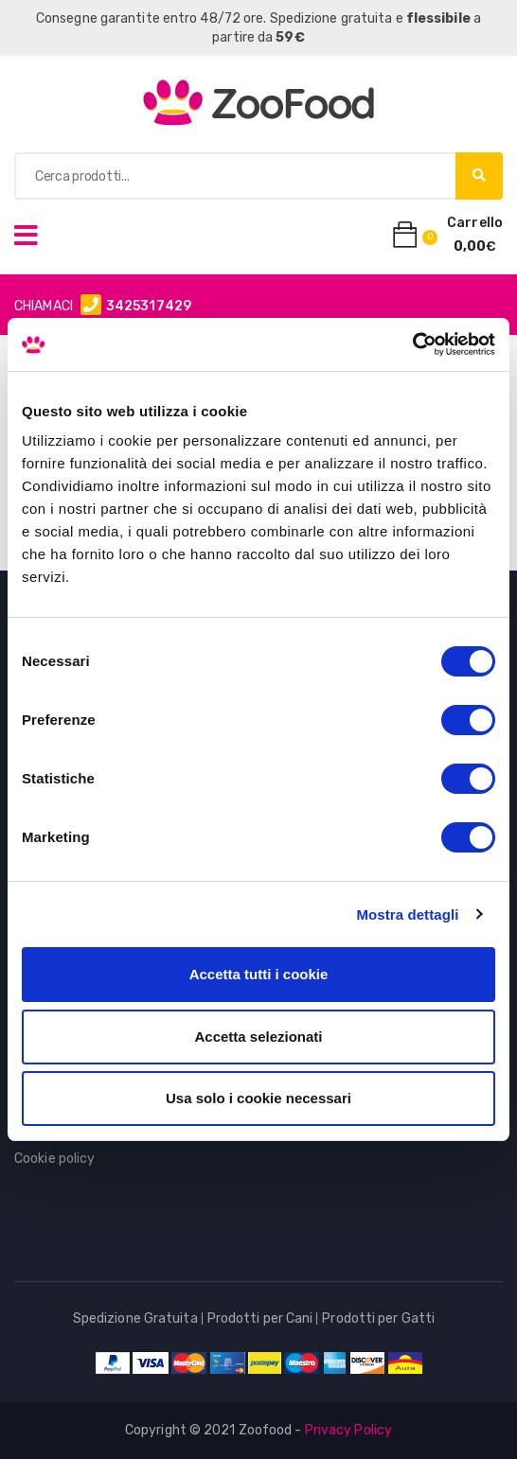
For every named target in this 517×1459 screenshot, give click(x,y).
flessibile (438, 18)
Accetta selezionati (258, 1036)
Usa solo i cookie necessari (258, 1098)
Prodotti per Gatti (378, 1318)
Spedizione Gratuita (135, 1318)
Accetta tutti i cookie (259, 974)
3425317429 (148, 306)
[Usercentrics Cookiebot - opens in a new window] (412, 344)
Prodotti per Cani (260, 1318)
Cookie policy (54, 1159)
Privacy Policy (348, 1430)
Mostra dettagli (407, 914)
